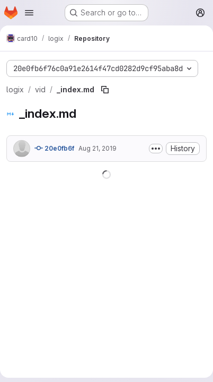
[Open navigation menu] (29, 12)
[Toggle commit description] (156, 148)
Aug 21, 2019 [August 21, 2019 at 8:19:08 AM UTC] (97, 148)
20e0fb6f (54, 148)
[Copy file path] (104, 89)
